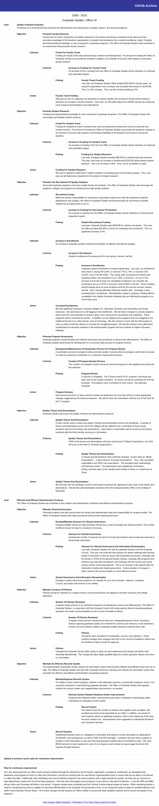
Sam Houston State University (56, 802)
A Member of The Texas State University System (94, 802)
